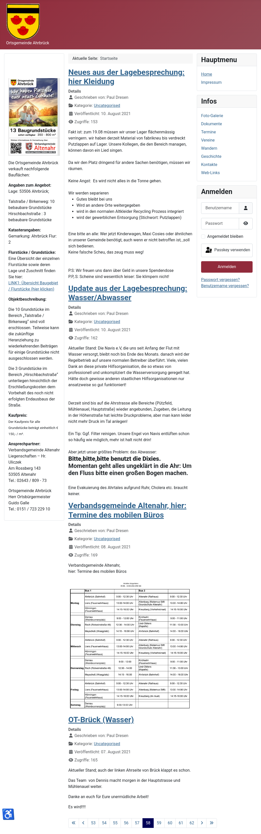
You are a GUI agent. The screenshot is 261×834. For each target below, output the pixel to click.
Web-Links (210, 172)
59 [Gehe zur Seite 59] (159, 823)
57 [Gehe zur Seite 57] (137, 823)
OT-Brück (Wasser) (101, 719)
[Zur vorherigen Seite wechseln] (83, 823)
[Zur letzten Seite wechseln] (211, 823)
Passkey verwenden (227, 250)
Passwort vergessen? (220, 279)
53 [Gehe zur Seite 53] (93, 823)
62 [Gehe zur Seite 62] (192, 823)
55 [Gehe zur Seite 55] (115, 823)
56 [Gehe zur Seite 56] (126, 823)
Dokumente (211, 123)
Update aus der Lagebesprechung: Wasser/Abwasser (127, 293)
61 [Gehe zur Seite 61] (181, 823)
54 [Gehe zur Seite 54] (104, 823)
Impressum (211, 82)
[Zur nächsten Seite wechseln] (201, 823)
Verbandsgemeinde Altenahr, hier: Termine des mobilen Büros (127, 510)
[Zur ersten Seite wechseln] (73, 823)
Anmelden (227, 266)
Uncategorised (107, 105)
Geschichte (211, 156)
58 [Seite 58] (148, 823)
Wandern (209, 148)
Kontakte (209, 164)
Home (206, 74)
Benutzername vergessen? (225, 285)
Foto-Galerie (212, 115)
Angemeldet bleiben (225, 236)
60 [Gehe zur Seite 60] (170, 823)
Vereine (208, 140)
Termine (208, 132)
